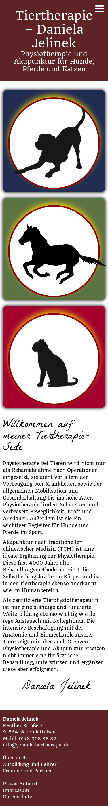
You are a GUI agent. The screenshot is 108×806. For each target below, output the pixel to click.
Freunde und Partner (27, 770)
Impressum (16, 790)
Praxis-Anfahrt (20, 783)
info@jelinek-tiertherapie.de (36, 745)
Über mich (15, 758)
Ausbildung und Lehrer (30, 764)
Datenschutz (17, 796)
